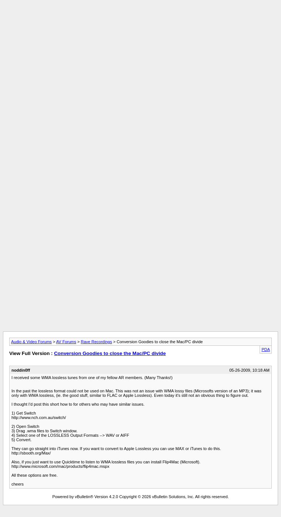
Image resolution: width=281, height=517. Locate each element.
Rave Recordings (96, 341)
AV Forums (66, 341)
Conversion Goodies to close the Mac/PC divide (110, 353)
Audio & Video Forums (31, 341)
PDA (265, 349)
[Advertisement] (140, 55)
